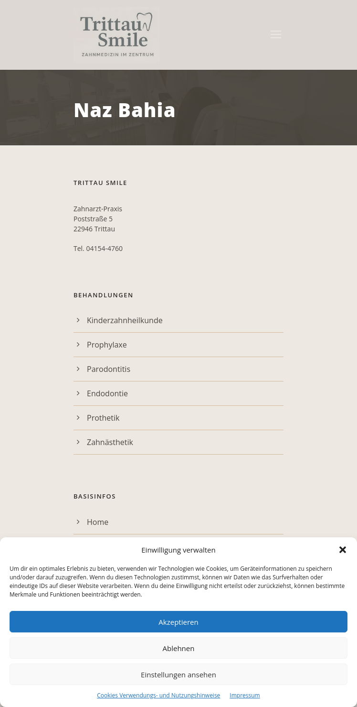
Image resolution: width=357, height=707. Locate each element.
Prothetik (103, 418)
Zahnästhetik (110, 442)
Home (97, 522)
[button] (342, 550)
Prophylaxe (107, 344)
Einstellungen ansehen (178, 674)
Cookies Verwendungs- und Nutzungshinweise (158, 695)
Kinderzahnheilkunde (125, 320)
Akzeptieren (178, 622)
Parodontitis (108, 369)
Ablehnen (179, 648)
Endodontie (107, 393)
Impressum (245, 695)
